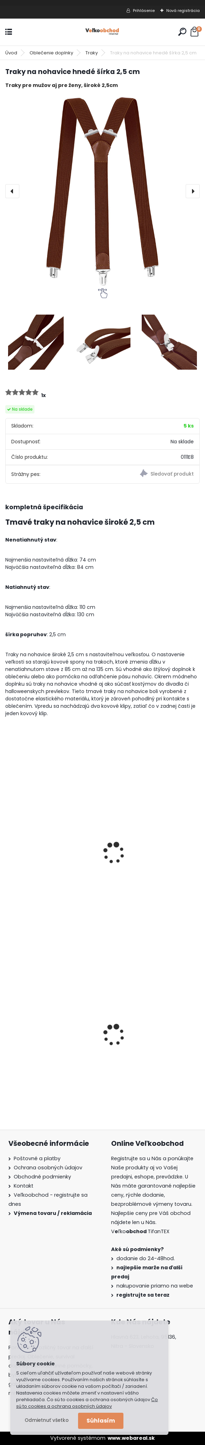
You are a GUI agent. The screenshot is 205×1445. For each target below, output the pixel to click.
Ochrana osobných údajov (48, 1167)
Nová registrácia (183, 10)
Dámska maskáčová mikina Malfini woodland (49, 1043)
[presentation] (12, 191)
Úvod (11, 52)
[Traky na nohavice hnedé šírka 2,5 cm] (102, 191)
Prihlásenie (144, 10)
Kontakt (23, 1185)
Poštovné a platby (37, 1158)
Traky (91, 52)
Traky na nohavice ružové (45, 862)
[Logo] (102, 32)
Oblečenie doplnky (51, 52)
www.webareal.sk (131, 1437)
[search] (182, 32)
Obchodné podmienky (42, 1176)
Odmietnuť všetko (47, 1420)
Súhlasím (101, 1421)
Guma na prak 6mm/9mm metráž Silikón (147, 1043)
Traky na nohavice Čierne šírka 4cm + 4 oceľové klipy (152, 866)
